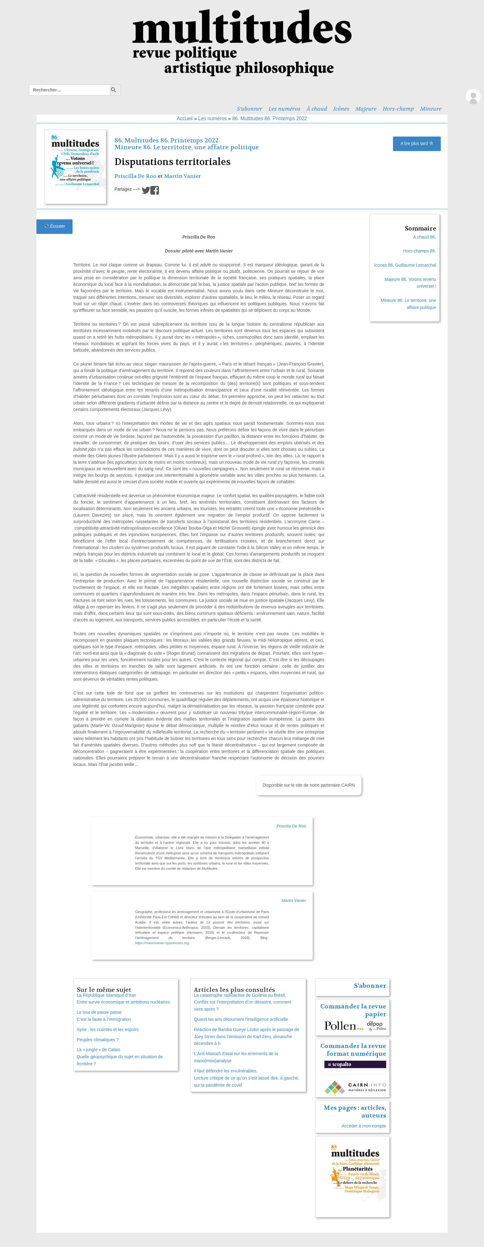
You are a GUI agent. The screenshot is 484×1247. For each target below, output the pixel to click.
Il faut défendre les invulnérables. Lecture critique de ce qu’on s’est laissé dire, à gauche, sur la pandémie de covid (246, 1078)
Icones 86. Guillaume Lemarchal (405, 265)
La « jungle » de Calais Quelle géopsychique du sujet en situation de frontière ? (120, 1056)
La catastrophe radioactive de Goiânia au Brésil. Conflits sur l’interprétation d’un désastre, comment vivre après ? (242, 1002)
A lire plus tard (416, 143)
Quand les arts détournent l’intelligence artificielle (241, 1019)
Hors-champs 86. (419, 250)
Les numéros (284, 108)
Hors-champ (398, 108)
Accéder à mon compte (364, 1125)
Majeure (365, 108)
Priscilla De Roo (135, 176)
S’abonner (249, 108)
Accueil (185, 118)
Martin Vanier (182, 176)
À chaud (317, 108)
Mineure (431, 108)
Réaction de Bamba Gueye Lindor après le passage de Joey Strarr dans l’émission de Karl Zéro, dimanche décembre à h (246, 1036)
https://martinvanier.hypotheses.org (162, 943)
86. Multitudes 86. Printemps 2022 (269, 118)
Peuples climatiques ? (98, 1039)
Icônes (341, 108)
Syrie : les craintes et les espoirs (108, 1029)
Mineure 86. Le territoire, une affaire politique (187, 147)
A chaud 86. (424, 237)
